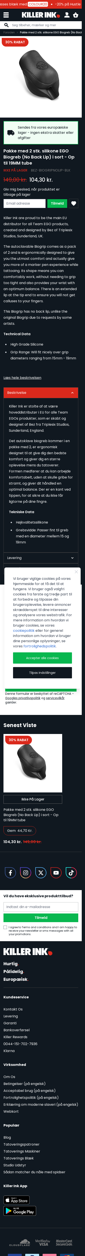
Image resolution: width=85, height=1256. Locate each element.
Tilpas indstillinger (42, 673)
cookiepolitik (24, 630)
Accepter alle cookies (42, 658)
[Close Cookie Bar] (76, 571)
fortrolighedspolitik (39, 646)
